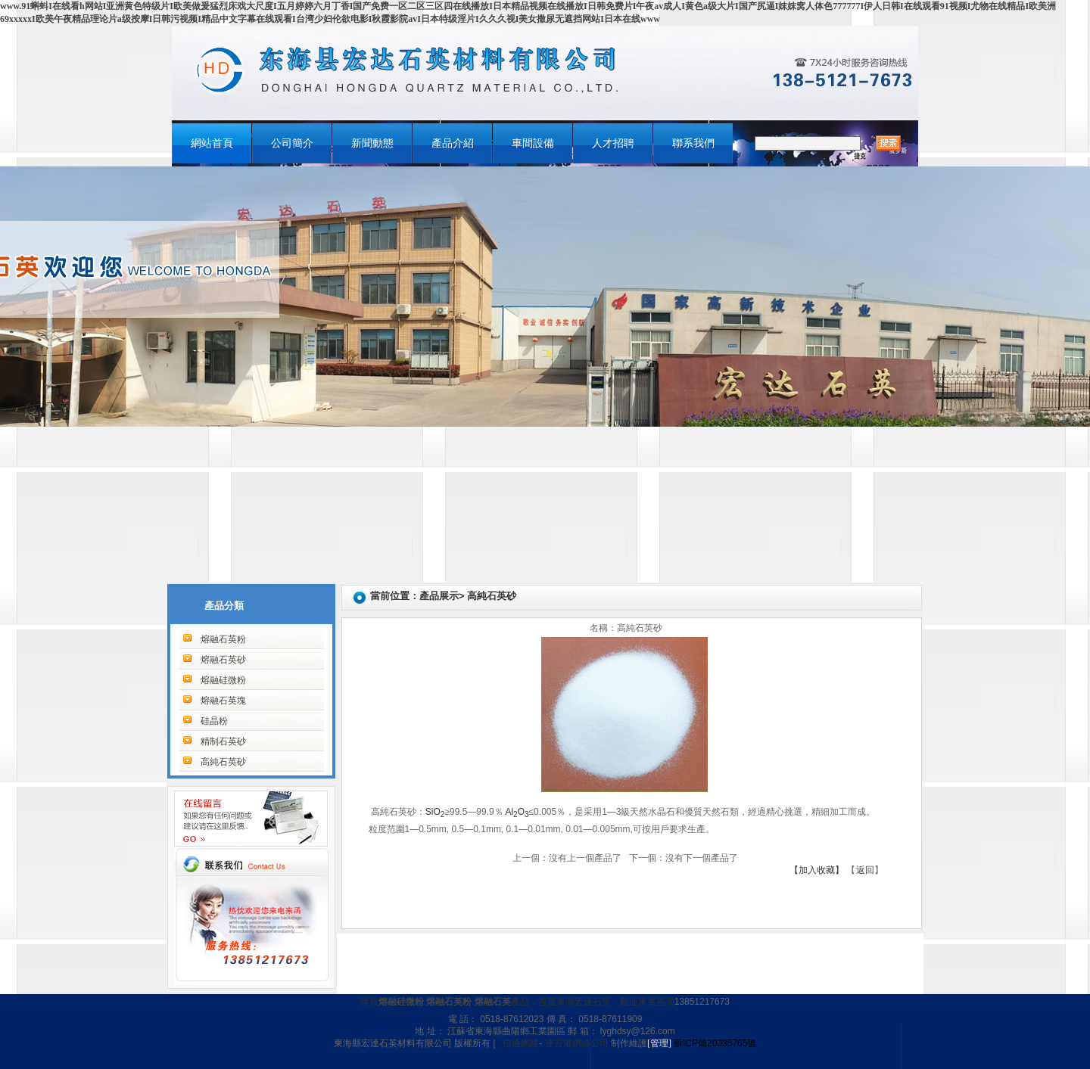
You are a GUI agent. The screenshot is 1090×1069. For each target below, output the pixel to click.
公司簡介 (292, 143)
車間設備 (533, 143)
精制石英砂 (223, 741)
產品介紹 (452, 143)
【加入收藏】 (816, 870)
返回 (865, 870)
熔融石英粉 (223, 639)
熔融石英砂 (223, 659)
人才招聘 (613, 143)
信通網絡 (521, 1043)
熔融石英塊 (223, 700)
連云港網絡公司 (577, 1043)
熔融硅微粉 (223, 680)
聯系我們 (693, 143)
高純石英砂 (223, 762)
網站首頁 (212, 143)
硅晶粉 (214, 721)
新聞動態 (372, 143)
